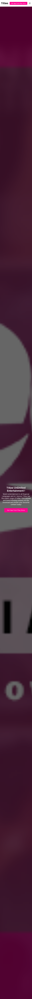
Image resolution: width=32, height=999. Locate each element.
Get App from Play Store (18, 3)
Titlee (5, 3)
